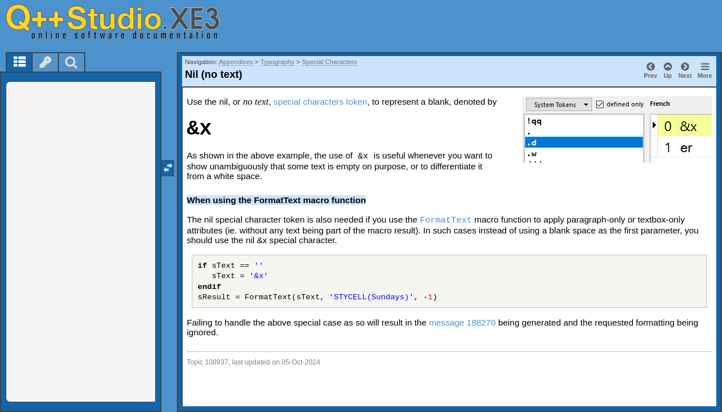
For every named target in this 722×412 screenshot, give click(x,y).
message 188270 (462, 322)
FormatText (446, 220)
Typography (278, 61)
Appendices (236, 61)
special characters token (321, 101)
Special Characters (329, 61)
